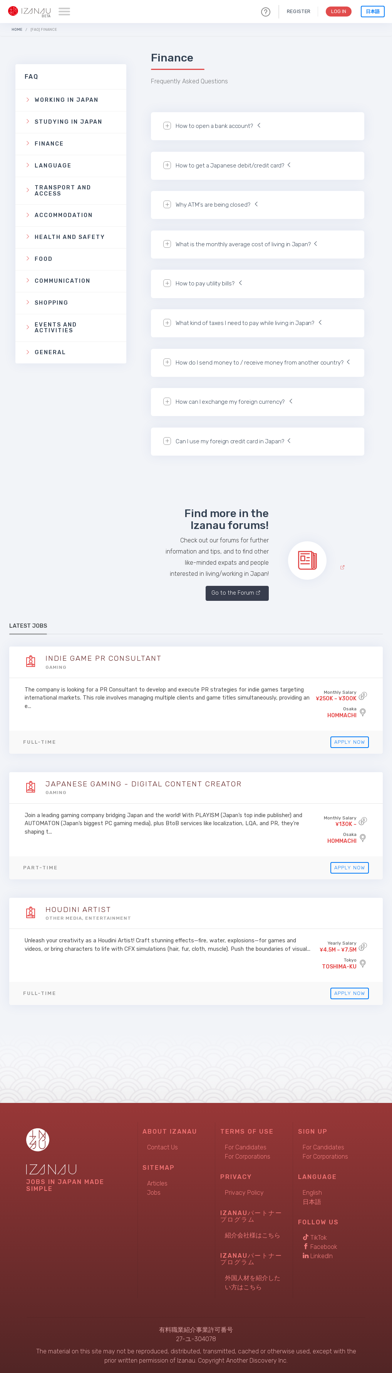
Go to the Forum (232, 593)
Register (297, 11)
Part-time (40, 868)
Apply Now (348, 742)
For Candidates (245, 1147)
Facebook (320, 1246)
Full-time (39, 742)
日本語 (373, 11)
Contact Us (162, 1147)
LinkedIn (318, 1256)
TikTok (315, 1237)
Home (17, 29)
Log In (338, 11)
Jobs (154, 1192)
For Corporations (247, 1156)
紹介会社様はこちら (252, 1235)
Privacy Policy (244, 1192)
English (312, 1192)
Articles (157, 1183)
